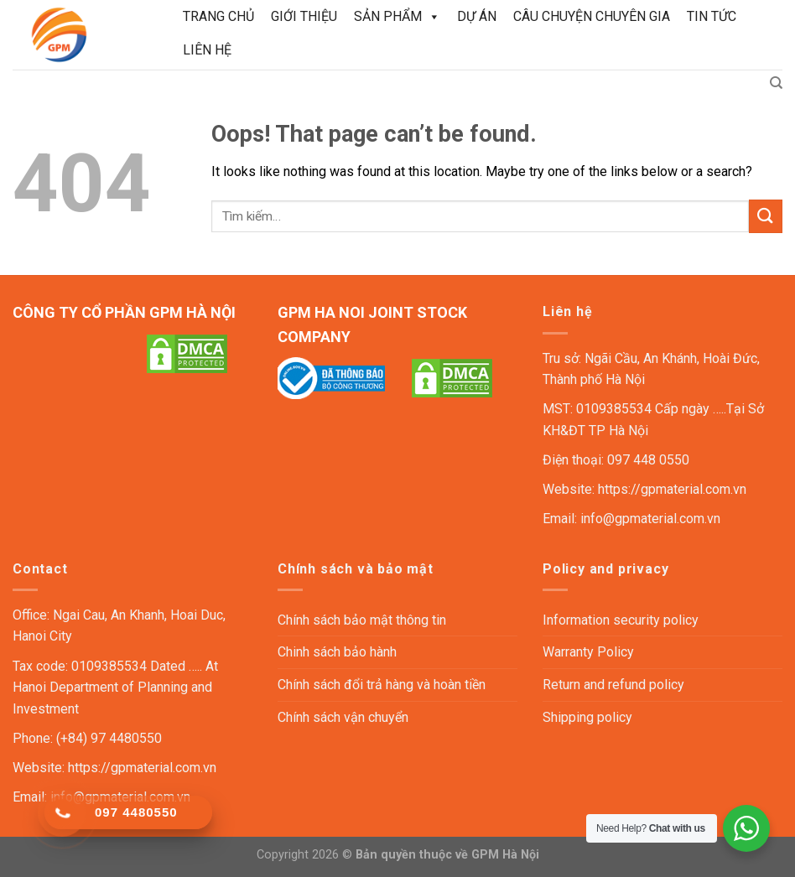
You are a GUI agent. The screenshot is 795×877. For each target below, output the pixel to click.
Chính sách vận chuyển (343, 717)
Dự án (476, 16)
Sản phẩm (397, 17)
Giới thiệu (304, 16)
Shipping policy (587, 717)
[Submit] (765, 216)
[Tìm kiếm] (776, 83)
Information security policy (621, 620)
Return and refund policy (613, 685)
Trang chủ (218, 16)
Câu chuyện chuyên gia (591, 16)
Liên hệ (207, 50)
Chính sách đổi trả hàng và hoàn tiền (382, 685)
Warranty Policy (588, 652)
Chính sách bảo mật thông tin (362, 620)
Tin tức (711, 16)
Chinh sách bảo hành (337, 652)
